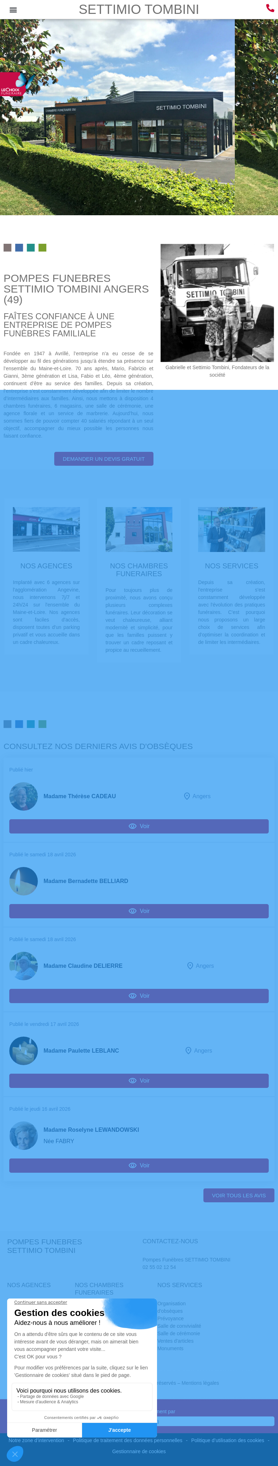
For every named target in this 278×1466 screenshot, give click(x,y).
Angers (201, 796)
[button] (13, 9)
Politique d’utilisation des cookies (227, 1440)
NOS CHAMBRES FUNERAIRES (139, 570)
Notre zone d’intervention (36, 1440)
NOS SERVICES (231, 566)
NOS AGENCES (46, 566)
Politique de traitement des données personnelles (127, 1440)
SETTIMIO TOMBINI (139, 9)
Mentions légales (200, 1383)
